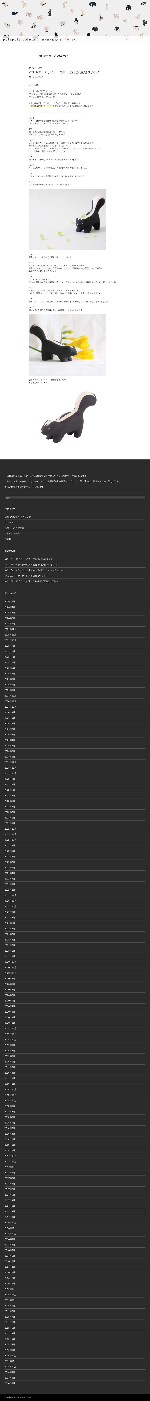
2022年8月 (10, 851)
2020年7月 (10, 989)
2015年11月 (10, 1294)
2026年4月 (10, 607)
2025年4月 (10, 673)
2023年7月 (10, 790)
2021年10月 (10, 906)
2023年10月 (10, 773)
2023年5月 (10, 801)
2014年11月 (10, 1361)
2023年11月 (10, 767)
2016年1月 (10, 1283)
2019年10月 (10, 1039)
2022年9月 (10, 845)
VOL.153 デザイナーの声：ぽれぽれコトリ (26, 575)
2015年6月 (10, 1322)
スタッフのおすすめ (14, 527)
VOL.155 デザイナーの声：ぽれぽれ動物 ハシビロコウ (32, 564)
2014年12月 (10, 1355)
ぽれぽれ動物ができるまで (18, 516)
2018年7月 (10, 1117)
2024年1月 (10, 756)
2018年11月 (10, 1095)
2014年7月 (10, 1383)
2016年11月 (10, 1228)
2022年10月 (10, 840)
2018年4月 (10, 1133)
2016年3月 (10, 1272)
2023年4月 (10, 806)
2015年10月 (10, 1300)
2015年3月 (10, 1339)
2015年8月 (10, 1311)
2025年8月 (10, 651)
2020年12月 (10, 961)
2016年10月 (10, 1233)
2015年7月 (10, 1316)
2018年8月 (10, 1111)
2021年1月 (10, 956)
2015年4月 (10, 1333)
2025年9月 (10, 645)
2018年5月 (10, 1128)
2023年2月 (10, 817)
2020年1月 (10, 1022)
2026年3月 (10, 612)
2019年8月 (10, 1050)
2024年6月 (10, 729)
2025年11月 (10, 634)
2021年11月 (10, 900)
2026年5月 (10, 601)
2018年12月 (10, 1089)
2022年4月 (10, 873)
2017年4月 (10, 1200)
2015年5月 (10, 1327)
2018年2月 (10, 1144)
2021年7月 (10, 923)
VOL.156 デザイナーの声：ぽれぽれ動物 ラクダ (29, 559)
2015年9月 (10, 1305)
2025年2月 (10, 684)
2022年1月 (10, 889)
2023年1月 (10, 823)
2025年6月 (10, 662)
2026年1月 (10, 623)
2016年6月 (10, 1255)
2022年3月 (10, 878)
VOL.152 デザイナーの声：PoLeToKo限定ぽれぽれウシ (32, 581)
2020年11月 (10, 967)
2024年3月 (10, 745)
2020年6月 (10, 995)
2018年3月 (10, 1139)
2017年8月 (10, 1178)
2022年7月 (10, 856)
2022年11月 (10, 834)
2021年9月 (10, 912)
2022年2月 (10, 884)
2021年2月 (10, 950)
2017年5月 (10, 1194)
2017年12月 (10, 1156)
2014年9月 (10, 1372)
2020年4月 (10, 1006)
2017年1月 (10, 1217)
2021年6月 (10, 928)
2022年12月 (10, 828)
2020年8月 (10, 984)
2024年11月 (10, 701)
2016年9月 (10, 1239)
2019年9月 (10, 1045)
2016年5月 (10, 1261)
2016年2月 (10, 1278)
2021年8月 (10, 917)
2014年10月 (10, 1366)
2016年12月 (10, 1222)
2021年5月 (10, 934)
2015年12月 (10, 1289)
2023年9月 (10, 779)
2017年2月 (10, 1211)
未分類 (8, 539)
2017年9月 (10, 1172)
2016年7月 (10, 1250)
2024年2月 (10, 751)
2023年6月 (10, 795)
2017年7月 (10, 1183)
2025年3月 (10, 679)
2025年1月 (10, 690)
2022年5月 (10, 867)
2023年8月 (10, 784)
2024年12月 (10, 695)
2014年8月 (10, 1377)
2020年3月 (10, 1011)
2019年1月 (10, 1083)
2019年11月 (10, 1034)
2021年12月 (10, 895)
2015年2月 (10, 1344)
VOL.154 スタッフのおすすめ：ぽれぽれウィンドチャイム (34, 570)
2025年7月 (10, 657)
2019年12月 (10, 1028)
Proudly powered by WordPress (18, 1397)
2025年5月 (10, 668)
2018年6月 (10, 1122)
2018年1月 (10, 1150)
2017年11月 (10, 1161)
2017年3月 (10, 1205)
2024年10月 (10, 706)
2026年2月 (10, 618)
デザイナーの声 (35, 68)
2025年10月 (10, 640)
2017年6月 (10, 1189)
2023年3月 (10, 812)
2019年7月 (10, 1056)
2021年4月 (10, 939)
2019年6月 (10, 1061)
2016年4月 (10, 1266)
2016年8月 (10, 1244)
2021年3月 (10, 945)
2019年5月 (10, 1067)
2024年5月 (10, 734)
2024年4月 (10, 740)
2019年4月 (10, 1072)
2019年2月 (10, 1078)
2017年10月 (10, 1167)
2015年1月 (10, 1350)
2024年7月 (10, 723)
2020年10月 (10, 973)
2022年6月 (10, 862)
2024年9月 (10, 712)
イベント (9, 522)
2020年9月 (10, 978)
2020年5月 (10, 1000)
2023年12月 (10, 762)
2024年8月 (10, 718)
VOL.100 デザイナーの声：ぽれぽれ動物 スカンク (64, 72)
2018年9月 (10, 1106)
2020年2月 (10, 1017)
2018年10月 (10, 1100)
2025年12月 (10, 629)
